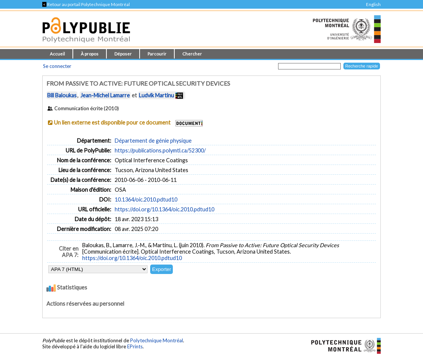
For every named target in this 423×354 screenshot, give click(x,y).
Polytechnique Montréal (156, 340)
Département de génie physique (153, 140)
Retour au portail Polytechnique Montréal (86, 4)
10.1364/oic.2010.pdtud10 (146, 199)
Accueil (57, 53)
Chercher (192, 53)
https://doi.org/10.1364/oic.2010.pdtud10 (164, 209)
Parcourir (157, 53)
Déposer (123, 53)
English (373, 4)
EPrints (135, 346)
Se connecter (57, 66)
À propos (89, 53)
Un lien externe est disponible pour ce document (112, 122)
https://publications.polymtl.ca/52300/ (160, 150)
